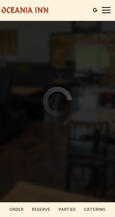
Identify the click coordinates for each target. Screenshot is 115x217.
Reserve (41, 209)
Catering (95, 209)
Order (16, 209)
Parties (67, 209)
